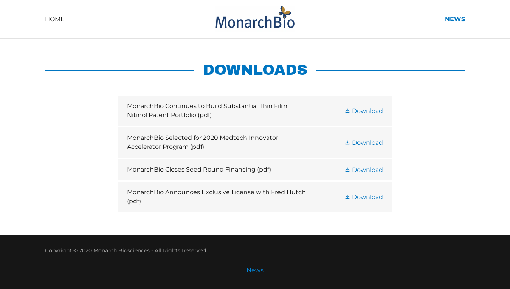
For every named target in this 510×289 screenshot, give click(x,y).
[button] (363, 110)
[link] (255, 18)
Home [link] (55, 19)
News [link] (455, 19)
